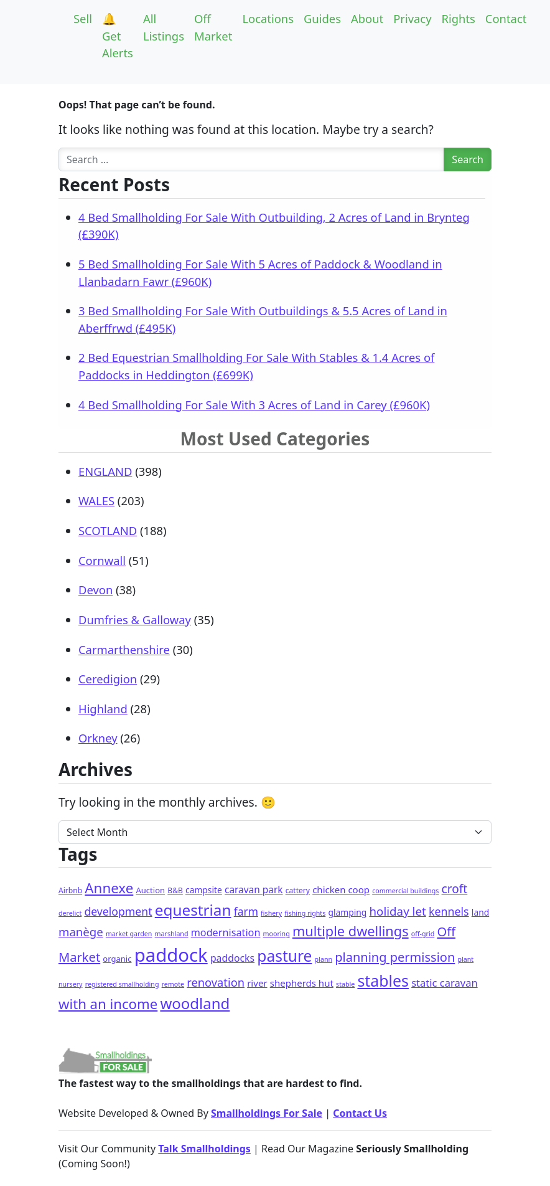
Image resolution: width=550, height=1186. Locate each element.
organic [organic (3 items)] (117, 958)
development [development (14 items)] (118, 911)
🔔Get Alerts (117, 35)
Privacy (412, 18)
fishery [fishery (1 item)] (271, 913)
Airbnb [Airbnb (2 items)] (70, 890)
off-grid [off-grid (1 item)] (422, 933)
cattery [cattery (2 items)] (298, 890)
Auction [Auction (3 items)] (150, 890)
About (367, 18)
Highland (103, 708)
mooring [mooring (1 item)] (276, 933)
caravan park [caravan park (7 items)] (254, 889)
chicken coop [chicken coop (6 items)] (341, 889)
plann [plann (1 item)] (323, 959)
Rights (458, 18)
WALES (96, 500)
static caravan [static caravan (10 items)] (444, 982)
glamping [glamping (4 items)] (347, 912)
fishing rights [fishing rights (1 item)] (304, 913)
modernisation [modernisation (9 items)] (226, 932)
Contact (506, 18)
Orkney (98, 738)
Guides (322, 18)
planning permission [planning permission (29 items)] (395, 957)
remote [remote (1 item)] (173, 984)
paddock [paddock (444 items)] (171, 954)
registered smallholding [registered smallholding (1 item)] (122, 984)
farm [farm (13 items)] (246, 911)
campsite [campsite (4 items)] (203, 890)
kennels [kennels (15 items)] (449, 911)
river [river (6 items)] (257, 983)
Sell (82, 18)
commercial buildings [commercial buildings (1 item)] (405, 890)
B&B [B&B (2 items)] (175, 890)
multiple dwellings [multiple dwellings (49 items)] (350, 931)
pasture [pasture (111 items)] (284, 956)
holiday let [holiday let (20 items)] (397, 911)
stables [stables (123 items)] (383, 980)
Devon (95, 589)
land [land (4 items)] (480, 912)
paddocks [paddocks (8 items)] (232, 958)
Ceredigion (107, 678)
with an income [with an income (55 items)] (107, 1003)
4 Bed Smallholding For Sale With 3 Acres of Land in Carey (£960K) (254, 404)
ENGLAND (105, 471)
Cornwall (102, 560)
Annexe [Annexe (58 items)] (109, 888)
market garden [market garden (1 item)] (129, 933)
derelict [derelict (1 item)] (70, 913)
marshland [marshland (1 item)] (172, 933)
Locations (268, 18)
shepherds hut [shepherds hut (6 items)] (301, 983)
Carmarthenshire (124, 649)
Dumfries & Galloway (134, 619)
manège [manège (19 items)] (80, 931)
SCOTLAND (107, 530)
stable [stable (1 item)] (345, 984)
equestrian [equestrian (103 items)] (193, 909)
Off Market (213, 27)
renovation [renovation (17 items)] (216, 982)
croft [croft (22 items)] (455, 889)
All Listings (163, 27)
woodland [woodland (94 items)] (195, 1003)
